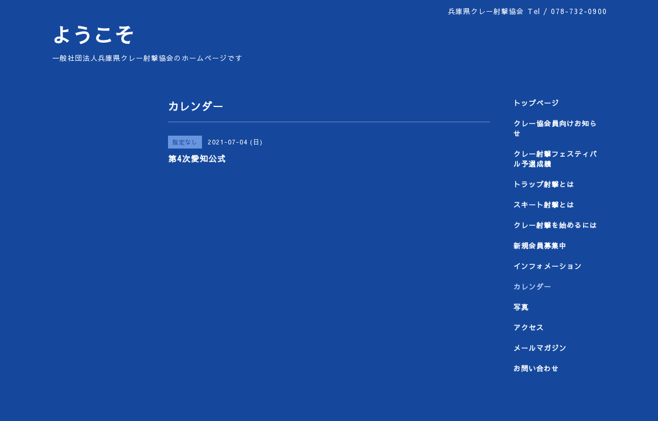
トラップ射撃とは (543, 184)
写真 (521, 307)
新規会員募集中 (540, 245)
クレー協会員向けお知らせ (555, 128)
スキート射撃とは (543, 204)
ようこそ (93, 34)
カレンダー (532, 286)
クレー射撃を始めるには (555, 225)
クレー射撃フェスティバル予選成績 (555, 158)
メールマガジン (540, 348)
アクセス (528, 327)
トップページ (536, 103)
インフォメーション (547, 266)
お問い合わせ (536, 368)
